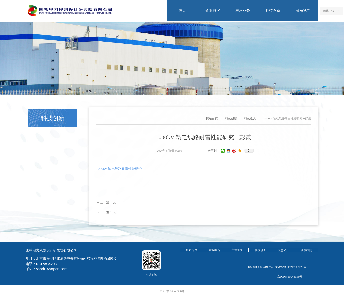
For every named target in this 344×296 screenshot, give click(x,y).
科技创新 (231, 118)
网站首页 (212, 118)
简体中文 (329, 10)
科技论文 (250, 118)
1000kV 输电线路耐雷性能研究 (119, 169)
